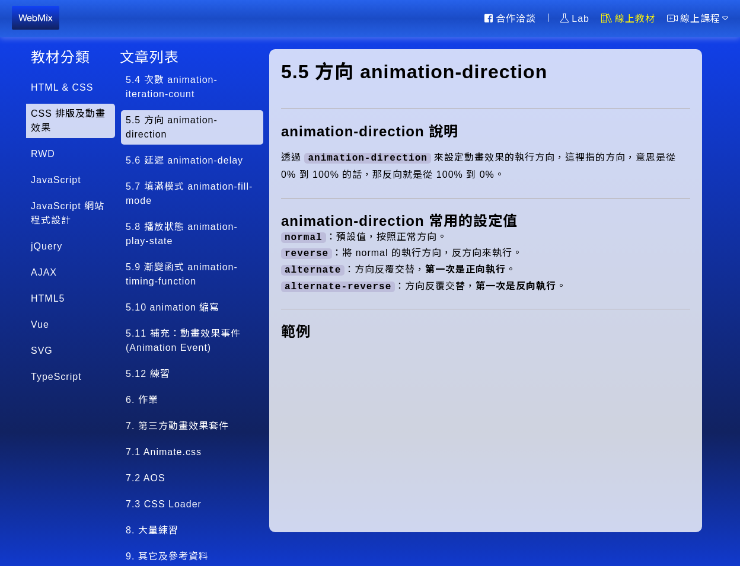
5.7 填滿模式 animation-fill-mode (189, 193)
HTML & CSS (62, 87)
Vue (40, 324)
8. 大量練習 (152, 530)
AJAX (44, 272)
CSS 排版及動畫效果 (68, 120)
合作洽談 (510, 18)
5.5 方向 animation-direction (172, 127)
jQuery (46, 246)
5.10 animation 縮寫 (172, 307)
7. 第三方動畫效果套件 (177, 426)
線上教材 (628, 18)
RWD (43, 154)
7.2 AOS (145, 478)
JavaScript (56, 180)
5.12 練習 (148, 374)
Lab (574, 18)
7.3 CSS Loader (164, 504)
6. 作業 (142, 400)
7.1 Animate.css (164, 452)
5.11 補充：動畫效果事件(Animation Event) (183, 340)
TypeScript (56, 377)
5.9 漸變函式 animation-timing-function (182, 274)
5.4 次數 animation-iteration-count (172, 87)
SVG (42, 351)
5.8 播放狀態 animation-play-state (182, 234)
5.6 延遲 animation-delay (184, 160)
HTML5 (48, 298)
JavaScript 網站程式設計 (67, 213)
